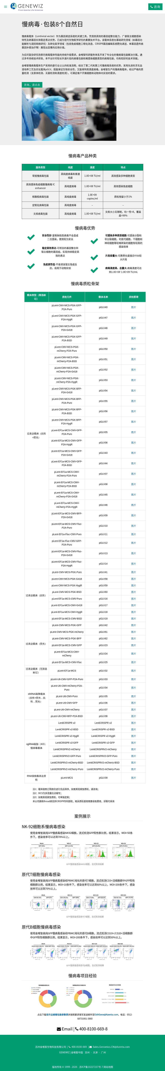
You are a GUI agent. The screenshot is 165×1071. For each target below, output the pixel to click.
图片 (133, 307)
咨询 (155, 6)
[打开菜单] (6, 6)
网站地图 (108, 1066)
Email (67, 1029)
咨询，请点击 (32, 85)
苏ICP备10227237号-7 (91, 1066)
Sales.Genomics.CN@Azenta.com (111, 1046)
